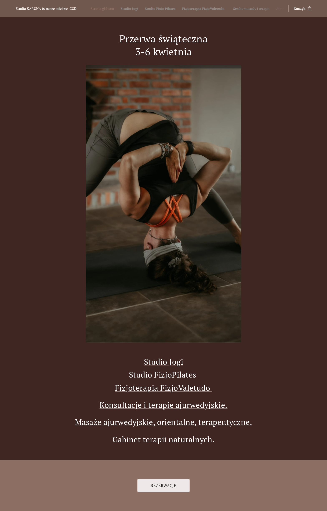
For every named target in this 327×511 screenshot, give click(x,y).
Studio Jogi (163, 361)
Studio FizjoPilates (163, 374)
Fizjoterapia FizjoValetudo (163, 387)
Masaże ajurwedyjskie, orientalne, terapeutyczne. (163, 422)
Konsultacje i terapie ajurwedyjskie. (163, 404)
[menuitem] (104, 8)
